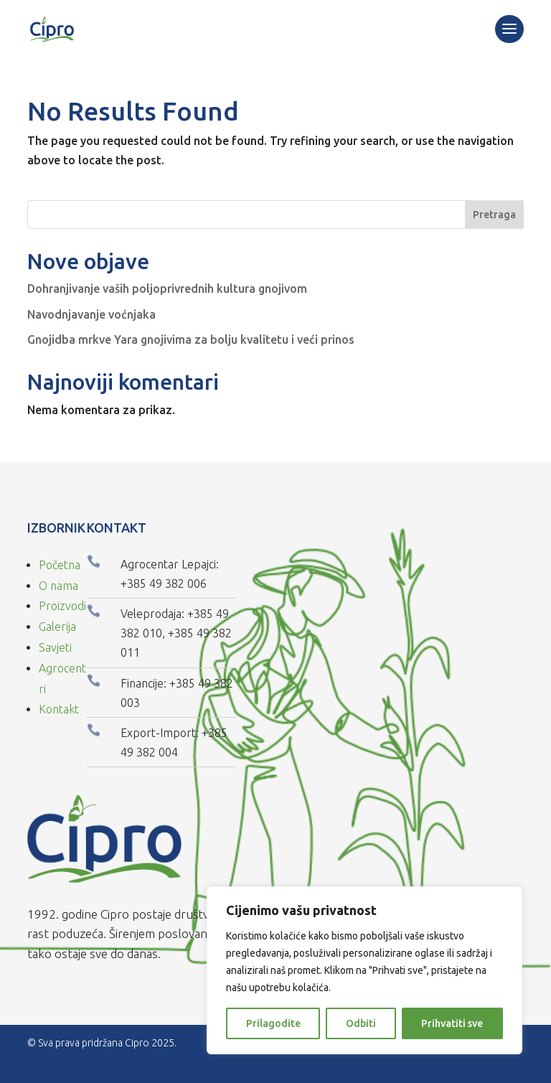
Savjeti (55, 647)
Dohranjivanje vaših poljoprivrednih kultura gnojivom (167, 288)
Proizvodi (62, 605)
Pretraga (494, 214)
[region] (364, 970)
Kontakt (59, 709)
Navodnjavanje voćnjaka (91, 314)
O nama (58, 585)
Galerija (57, 626)
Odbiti (361, 1023)
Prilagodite (273, 1023)
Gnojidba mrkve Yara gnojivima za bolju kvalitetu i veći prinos (190, 339)
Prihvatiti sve (452, 1023)
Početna (59, 564)
